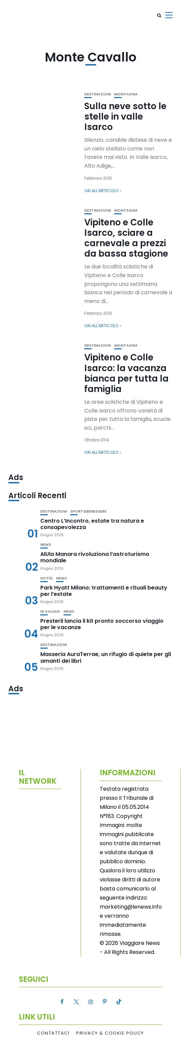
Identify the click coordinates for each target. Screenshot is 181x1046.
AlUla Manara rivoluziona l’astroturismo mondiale (94, 557)
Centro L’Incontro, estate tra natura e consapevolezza (92, 524)
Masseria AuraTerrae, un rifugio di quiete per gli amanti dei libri (105, 657)
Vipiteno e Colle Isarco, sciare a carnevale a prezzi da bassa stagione (126, 238)
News (45, 545)
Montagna (126, 94)
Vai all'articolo (101, 190)
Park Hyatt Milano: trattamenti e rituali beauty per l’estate (103, 591)
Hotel (46, 578)
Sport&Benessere (88, 511)
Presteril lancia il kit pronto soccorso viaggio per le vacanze (102, 624)
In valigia (50, 611)
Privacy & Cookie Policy (110, 1033)
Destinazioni (97, 94)
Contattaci (53, 1033)
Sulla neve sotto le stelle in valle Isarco (125, 116)
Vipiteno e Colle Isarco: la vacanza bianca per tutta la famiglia (126, 373)
